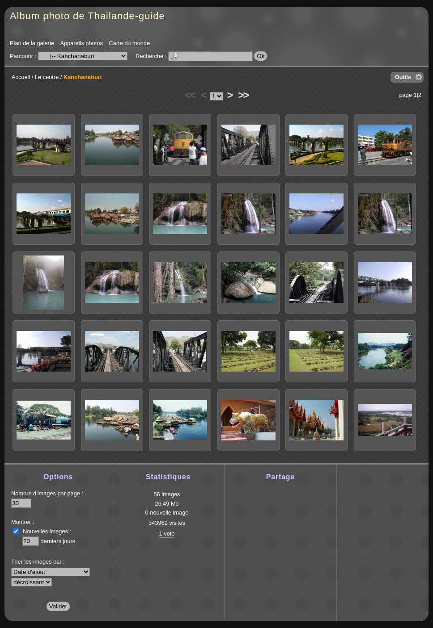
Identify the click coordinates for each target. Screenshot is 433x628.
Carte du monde (129, 43)
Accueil (21, 77)
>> (243, 95)
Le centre (47, 77)
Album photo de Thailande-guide (87, 15)
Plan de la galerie (32, 43)
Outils (403, 77)
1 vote (167, 533)
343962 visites (167, 522)
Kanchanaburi (83, 77)
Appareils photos (81, 43)
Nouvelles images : (47, 531)
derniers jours (58, 541)
